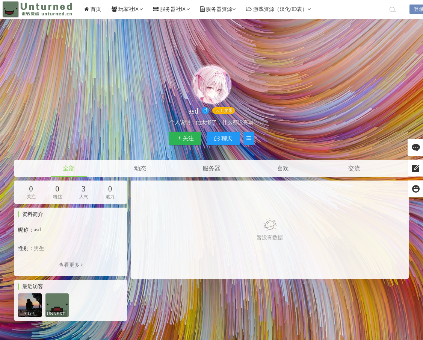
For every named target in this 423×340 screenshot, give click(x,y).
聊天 (223, 138)
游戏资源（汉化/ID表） (278, 9)
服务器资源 (218, 9)
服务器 (211, 168)
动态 (140, 168)
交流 (354, 168)
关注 (185, 138)
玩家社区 (127, 9)
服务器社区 (171, 9)
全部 (69, 168)
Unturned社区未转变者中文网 (37, 9)
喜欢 (283, 168)
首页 (92, 9)
